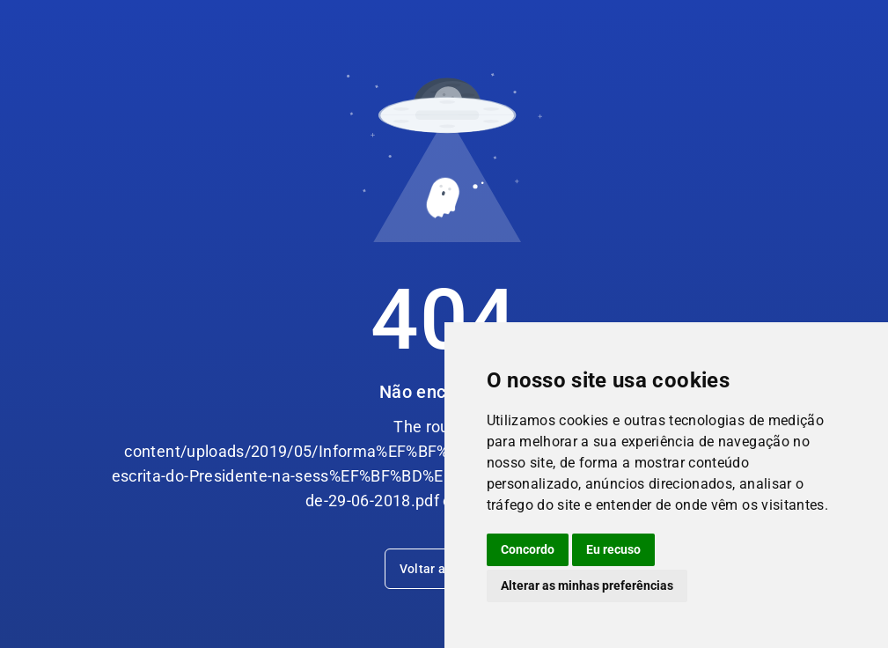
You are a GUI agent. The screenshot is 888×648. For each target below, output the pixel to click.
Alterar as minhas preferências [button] (587, 585)
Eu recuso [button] (613, 549)
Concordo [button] (527, 549)
